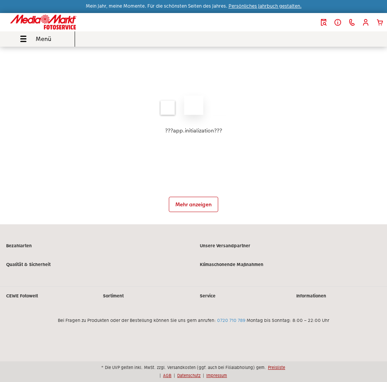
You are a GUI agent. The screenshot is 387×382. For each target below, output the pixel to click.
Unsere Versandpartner (225, 246)
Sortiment (113, 296)
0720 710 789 (231, 320)
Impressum (216, 375)
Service (208, 296)
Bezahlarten (19, 246)
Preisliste (276, 367)
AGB (167, 375)
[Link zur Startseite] (73, 22)
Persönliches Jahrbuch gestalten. (265, 6)
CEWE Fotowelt (22, 296)
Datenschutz (189, 375)
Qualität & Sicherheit (28, 264)
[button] (366, 22)
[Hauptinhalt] (193, 135)
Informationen (311, 296)
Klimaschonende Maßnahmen (231, 264)
